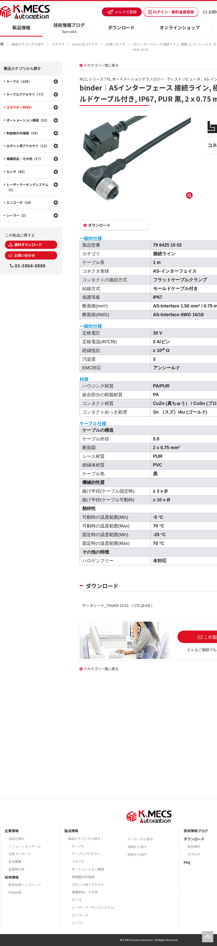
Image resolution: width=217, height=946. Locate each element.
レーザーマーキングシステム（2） (27, 187)
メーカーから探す (140, 839)
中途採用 (14, 892)
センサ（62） (16, 171)
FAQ (187, 862)
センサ (77, 899)
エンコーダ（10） (19, 202)
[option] (137, 158)
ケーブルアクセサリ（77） (25, 94)
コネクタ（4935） (20, 107)
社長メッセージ (19, 853)
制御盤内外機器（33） (23, 133)
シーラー (78, 922)
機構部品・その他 (85, 892)
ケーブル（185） (19, 81)
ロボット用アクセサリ (88, 884)
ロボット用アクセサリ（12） (27, 145)
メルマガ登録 (122, 11)
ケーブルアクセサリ (86, 853)
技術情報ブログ (196, 830)
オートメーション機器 (88, 869)
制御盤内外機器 (83, 876)
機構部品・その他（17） (24, 158)
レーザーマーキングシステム (93, 907)
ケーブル (78, 846)
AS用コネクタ (115, 44)
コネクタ (58, 44)
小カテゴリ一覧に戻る (101, 65)
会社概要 (14, 861)
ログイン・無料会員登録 (171, 11)
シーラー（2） (17, 215)
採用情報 (12, 877)
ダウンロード (99, 225)
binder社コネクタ (85, 44)
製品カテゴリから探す (28, 44)
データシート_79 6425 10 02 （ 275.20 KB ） (118, 605)
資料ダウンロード (28, 244)
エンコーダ (80, 915)
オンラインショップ (180, 27)
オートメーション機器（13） (27, 120)
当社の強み (16, 838)
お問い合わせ (24, 255)
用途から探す (137, 854)
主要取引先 (16, 869)
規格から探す (137, 846)
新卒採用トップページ (24, 884)
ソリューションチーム (24, 846)
